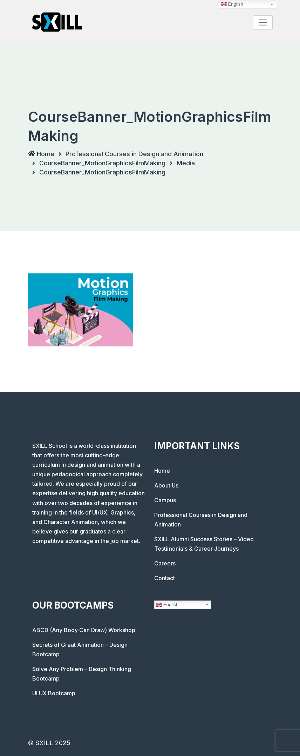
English (167, 604)
